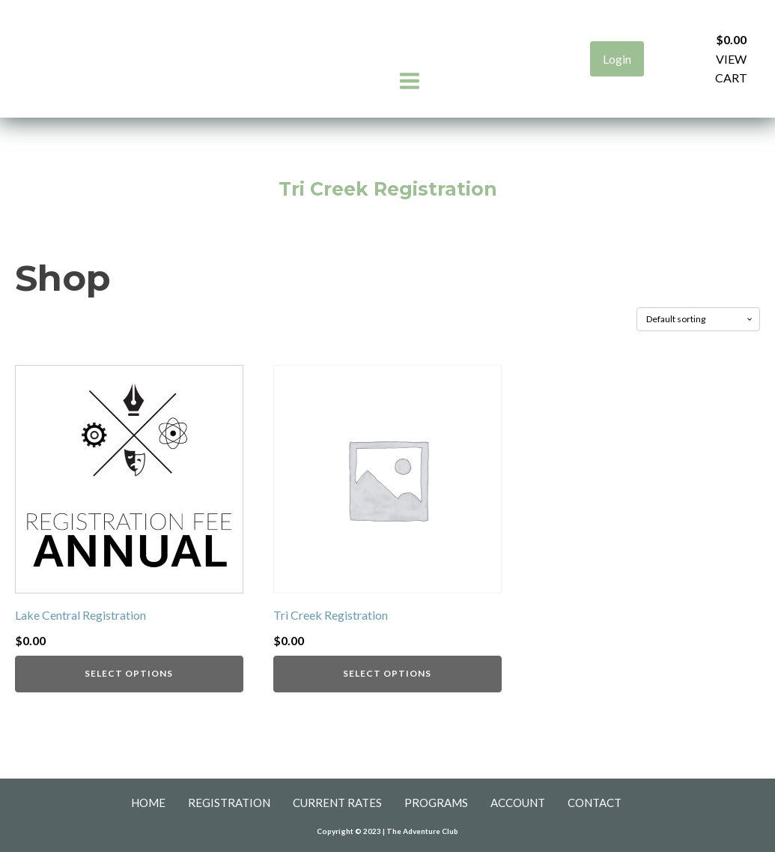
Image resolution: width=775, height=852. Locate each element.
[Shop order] (698, 319)
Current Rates (337, 802)
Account (517, 802)
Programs (436, 802)
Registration (229, 802)
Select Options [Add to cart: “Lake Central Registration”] (129, 673)
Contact (594, 802)
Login (617, 59)
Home (148, 802)
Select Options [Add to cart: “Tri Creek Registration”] (387, 673)
